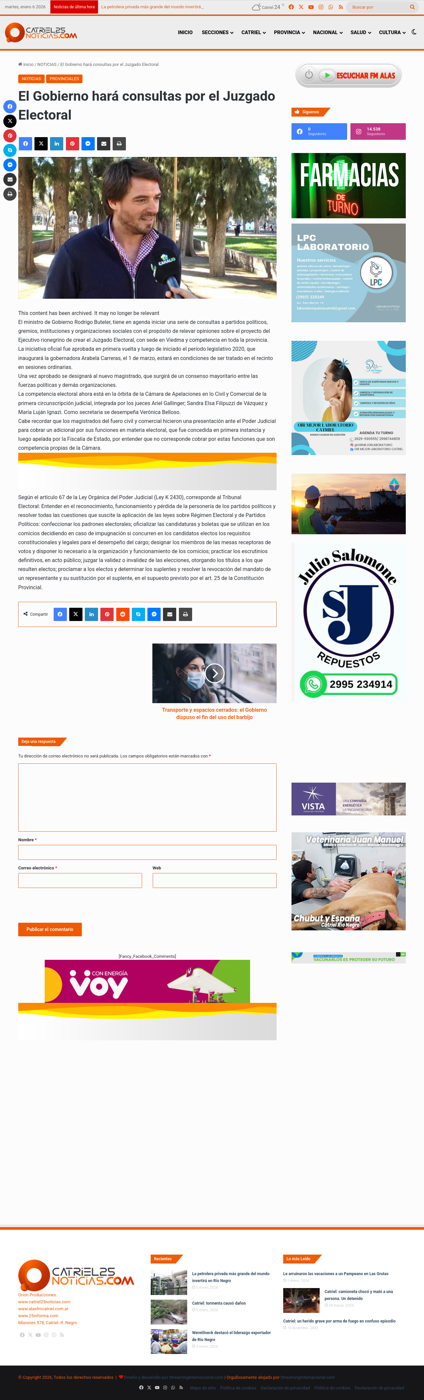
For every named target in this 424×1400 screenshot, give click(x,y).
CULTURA (390, 32)
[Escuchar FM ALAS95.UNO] (349, 75)
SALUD (358, 32)
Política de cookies (238, 1387)
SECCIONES (215, 32)
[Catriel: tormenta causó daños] (169, 1312)
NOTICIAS (47, 64)
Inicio (25, 64)
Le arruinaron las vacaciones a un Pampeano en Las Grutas (336, 1273)
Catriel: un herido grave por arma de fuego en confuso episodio (339, 1321)
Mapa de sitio (203, 1387)
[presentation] (68, 904)
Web (157, 867)
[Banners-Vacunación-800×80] (349, 961)
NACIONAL (325, 32)
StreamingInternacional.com (308, 1377)
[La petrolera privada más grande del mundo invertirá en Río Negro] (169, 1282)
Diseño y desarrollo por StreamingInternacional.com (174, 1377)
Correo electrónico (37, 867)
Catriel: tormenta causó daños (219, 1303)
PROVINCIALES (64, 78)
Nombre (27, 839)
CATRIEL (251, 32)
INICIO (185, 32)
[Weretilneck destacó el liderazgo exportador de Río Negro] (169, 1341)
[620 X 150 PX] (147, 984)
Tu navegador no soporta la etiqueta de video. (349, 748)
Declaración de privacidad (285, 1387)
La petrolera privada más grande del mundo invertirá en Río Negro (164, 6)
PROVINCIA (287, 32)
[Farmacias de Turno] (349, 216)
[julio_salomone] (349, 700)
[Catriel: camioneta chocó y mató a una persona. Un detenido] (301, 1300)
